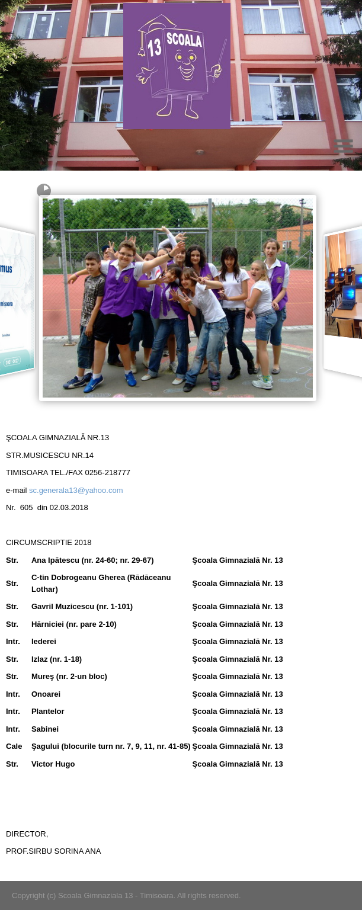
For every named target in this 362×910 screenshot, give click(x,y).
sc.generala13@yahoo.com (76, 490)
